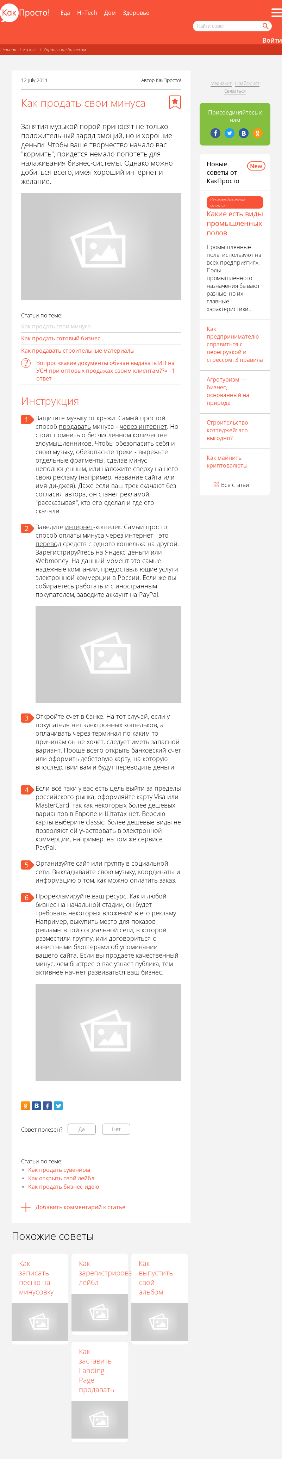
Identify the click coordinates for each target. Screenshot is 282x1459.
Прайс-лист (247, 83)
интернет (79, 527)
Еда (65, 13)
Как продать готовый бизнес (60, 338)
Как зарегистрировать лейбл (110, 1273)
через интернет (143, 426)
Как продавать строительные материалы (77, 350)
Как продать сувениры (59, 1170)
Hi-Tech (87, 13)
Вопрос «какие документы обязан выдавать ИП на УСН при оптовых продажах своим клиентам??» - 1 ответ (105, 370)
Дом (110, 13)
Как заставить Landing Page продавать (97, 1370)
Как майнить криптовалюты (227, 461)
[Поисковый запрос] (232, 26)
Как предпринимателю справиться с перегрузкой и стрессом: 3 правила (235, 344)
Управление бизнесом (64, 49)
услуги (168, 569)
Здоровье (136, 13)
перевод (48, 543)
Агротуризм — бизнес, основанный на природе (228, 391)
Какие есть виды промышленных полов (235, 223)
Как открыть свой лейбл (61, 1178)
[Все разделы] (276, 12)
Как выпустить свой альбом (156, 1278)
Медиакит (221, 83)
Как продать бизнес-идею (63, 1187)
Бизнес (29, 49)
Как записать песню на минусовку (36, 1278)
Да (82, 1129)
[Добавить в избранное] (175, 102)
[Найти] (265, 26)
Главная (8, 49)
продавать (75, 426)
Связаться (235, 91)
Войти (272, 40)
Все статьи (235, 485)
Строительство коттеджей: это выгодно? (227, 430)
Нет (116, 1129)
